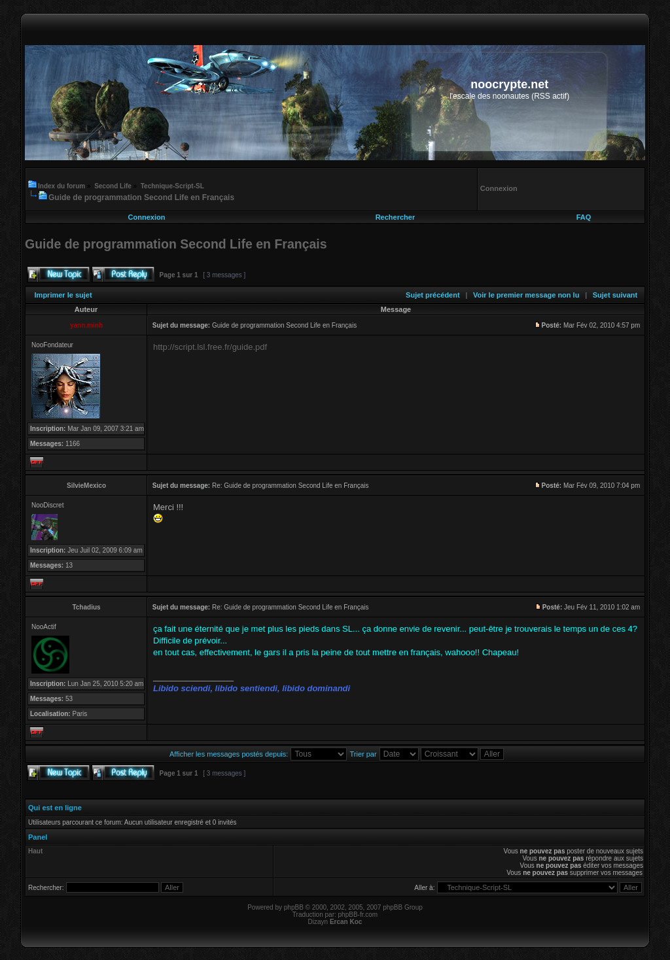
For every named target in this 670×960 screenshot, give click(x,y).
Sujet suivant (615, 295)
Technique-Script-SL (172, 186)
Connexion (147, 217)
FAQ (583, 217)
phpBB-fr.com (358, 914)
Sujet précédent (433, 295)
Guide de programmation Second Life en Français (141, 197)
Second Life (113, 186)
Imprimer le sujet (63, 295)
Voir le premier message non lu (526, 295)
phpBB (294, 907)
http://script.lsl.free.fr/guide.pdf (210, 347)
